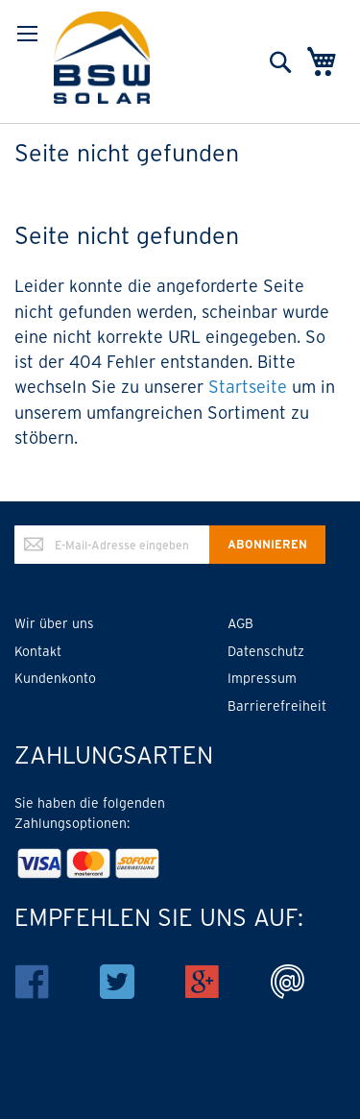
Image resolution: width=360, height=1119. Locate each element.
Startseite (247, 386)
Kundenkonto (55, 678)
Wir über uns (54, 623)
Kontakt (37, 651)
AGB (240, 623)
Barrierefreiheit (277, 706)
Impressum (262, 678)
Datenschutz (266, 651)
